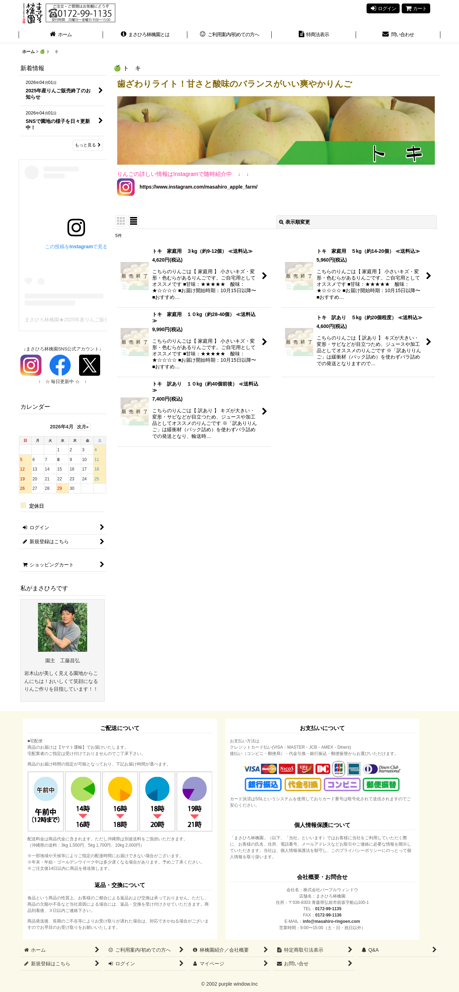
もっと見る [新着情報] (88, 145)
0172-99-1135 (328, 908)
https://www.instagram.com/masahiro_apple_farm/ (196, 187)
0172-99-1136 (328, 915)
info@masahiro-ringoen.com (331, 921)
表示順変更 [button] (294, 222)
